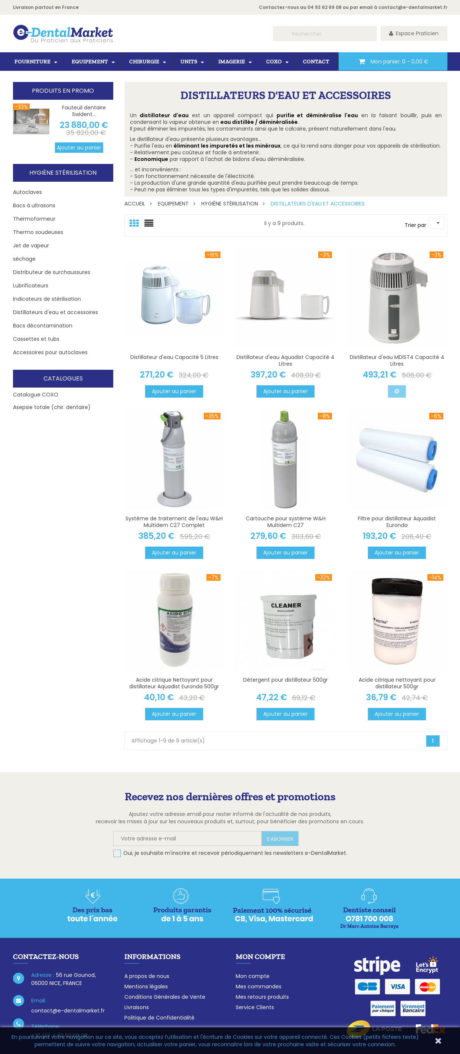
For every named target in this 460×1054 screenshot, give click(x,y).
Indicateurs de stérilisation (47, 299)
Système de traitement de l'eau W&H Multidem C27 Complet (174, 522)
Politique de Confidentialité (159, 1017)
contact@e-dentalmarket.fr (412, 7)
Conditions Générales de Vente (164, 997)
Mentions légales (146, 986)
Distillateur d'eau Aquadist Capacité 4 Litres (285, 360)
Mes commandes (258, 986)
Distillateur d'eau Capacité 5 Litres (174, 357)
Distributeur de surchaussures (51, 272)
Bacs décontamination (42, 325)
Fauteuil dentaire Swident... (84, 111)
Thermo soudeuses (38, 232)
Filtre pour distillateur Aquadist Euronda (397, 522)
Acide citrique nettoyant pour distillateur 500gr (397, 683)
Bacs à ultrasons (34, 205)
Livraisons (136, 1007)
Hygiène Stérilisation (63, 172)
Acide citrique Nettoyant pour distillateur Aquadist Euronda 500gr (174, 683)
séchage (24, 259)
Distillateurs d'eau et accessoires (55, 312)
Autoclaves (27, 192)
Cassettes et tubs (36, 339)
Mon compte (253, 976)
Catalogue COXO (35, 394)
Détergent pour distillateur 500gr (285, 680)
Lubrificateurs (30, 285)
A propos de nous (146, 976)
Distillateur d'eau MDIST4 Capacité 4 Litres (397, 360)
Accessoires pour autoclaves (50, 352)
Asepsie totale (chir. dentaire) (52, 407)
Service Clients (255, 1007)
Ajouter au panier (79, 147)
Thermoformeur (34, 219)
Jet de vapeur (31, 245)
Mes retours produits (262, 997)
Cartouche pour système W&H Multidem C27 (286, 522)
